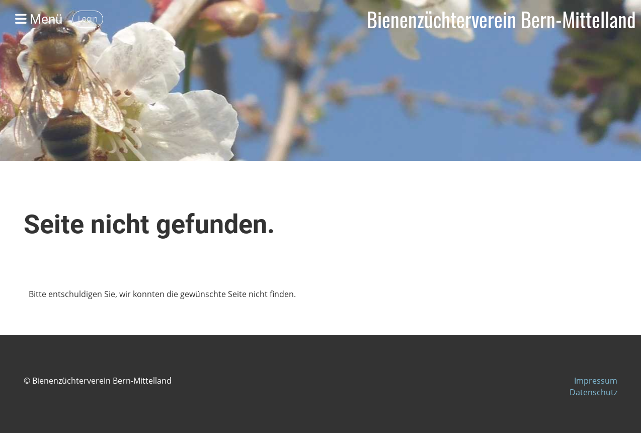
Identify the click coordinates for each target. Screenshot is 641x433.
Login (88, 19)
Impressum (595, 380)
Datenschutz (593, 392)
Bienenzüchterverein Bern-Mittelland (501, 19)
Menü (38, 19)
